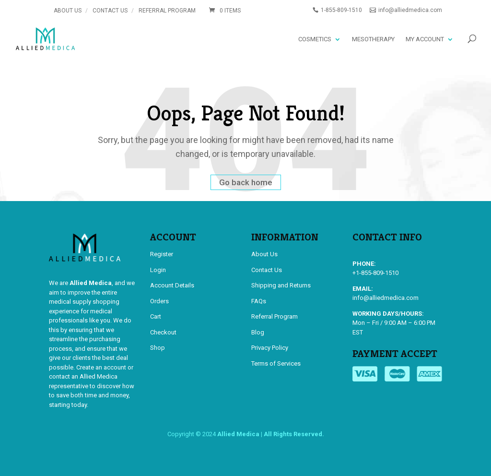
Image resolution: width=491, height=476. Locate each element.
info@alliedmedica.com (385, 297)
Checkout (163, 332)
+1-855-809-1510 (375, 272)
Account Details (172, 285)
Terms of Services (276, 363)
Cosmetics (314, 39)
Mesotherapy (373, 39)
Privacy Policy (269, 347)
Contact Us (110, 10)
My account (425, 39)
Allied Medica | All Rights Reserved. (270, 434)
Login (158, 270)
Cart (155, 316)
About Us (68, 10)
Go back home (245, 182)
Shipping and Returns (281, 285)
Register (161, 254)
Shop (157, 347)
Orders (159, 301)
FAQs (258, 301)
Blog (257, 332)
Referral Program (167, 10)
